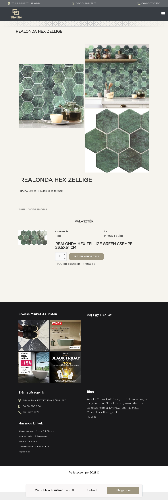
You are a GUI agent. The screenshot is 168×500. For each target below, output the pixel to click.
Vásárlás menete (27, 441)
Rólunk (91, 416)
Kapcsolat (24, 452)
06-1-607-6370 (150, 3)
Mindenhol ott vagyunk (102, 412)
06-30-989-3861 (86, 3)
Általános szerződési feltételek (36, 431)
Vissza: (32, 209)
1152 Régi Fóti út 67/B (25, 3)
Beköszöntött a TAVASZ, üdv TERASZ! (113, 408)
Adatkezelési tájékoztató (32, 436)
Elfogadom (123, 490)
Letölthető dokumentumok (33, 446)
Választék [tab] (84, 221)
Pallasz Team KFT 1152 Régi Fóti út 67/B (45, 400)
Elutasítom (94, 490)
